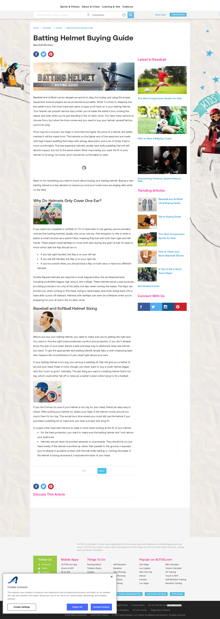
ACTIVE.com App (69, 564)
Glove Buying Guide (169, 223)
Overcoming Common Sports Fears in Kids (159, 186)
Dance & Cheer (91, 6)
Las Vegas (144, 583)
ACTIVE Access (140, 610)
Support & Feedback (119, 610)
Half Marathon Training (175, 579)
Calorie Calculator (173, 568)
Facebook (46, 564)
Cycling (90, 572)
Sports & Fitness (70, 6)
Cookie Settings (174, 605)
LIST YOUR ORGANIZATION (127, 594)
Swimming (118, 583)
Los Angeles (144, 568)
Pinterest (46, 572)
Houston (143, 579)
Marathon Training (173, 583)
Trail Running (119, 576)
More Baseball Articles (149, 293)
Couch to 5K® (67, 568)
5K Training (170, 572)
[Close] (111, 576)
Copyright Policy (120, 605)
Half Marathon (119, 564)
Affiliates (177, 594)
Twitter (45, 568)
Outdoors (127, 6)
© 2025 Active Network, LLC (125, 615)
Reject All (77, 607)
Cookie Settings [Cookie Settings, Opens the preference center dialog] (22, 607)
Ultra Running (119, 572)
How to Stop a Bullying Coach (155, 145)
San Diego (144, 564)
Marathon (117, 568)
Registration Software (160, 610)
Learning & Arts (111, 6)
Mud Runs (118, 579)
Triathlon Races (94, 568)
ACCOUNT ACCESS (156, 594)
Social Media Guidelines (76, 615)
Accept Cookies (101, 607)
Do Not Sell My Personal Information (164, 605)
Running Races (94, 564)
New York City (145, 572)
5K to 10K (65, 572)
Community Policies (99, 615)
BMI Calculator (172, 564)
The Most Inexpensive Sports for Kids (160, 105)
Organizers (178, 14)
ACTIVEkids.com (42, 6)
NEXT (101, 471)
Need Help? (160, 15)
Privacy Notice (138, 605)
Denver (142, 576)
